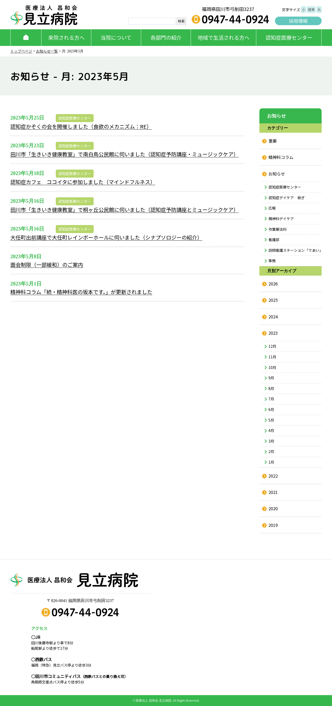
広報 (272, 208)
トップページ (21, 51)
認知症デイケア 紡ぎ (286, 197)
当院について (116, 37)
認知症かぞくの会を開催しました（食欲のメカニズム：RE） (81, 126)
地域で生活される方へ (224, 37)
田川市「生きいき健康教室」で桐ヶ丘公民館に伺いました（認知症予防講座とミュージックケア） (124, 209)
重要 (272, 141)
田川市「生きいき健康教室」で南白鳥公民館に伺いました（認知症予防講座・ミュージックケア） (124, 154)
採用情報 (298, 20)
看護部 (273, 239)
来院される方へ (66, 37)
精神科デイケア (281, 218)
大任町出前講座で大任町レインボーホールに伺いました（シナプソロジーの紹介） (106, 237)
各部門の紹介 (166, 37)
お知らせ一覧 (47, 51)
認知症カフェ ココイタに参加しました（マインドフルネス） (82, 182)
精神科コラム (280, 157)
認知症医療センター (289, 37)
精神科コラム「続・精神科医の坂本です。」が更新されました (81, 292)
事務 (272, 260)
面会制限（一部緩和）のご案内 (46, 264)
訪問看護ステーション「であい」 (295, 250)
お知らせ (276, 174)
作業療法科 (277, 229)
